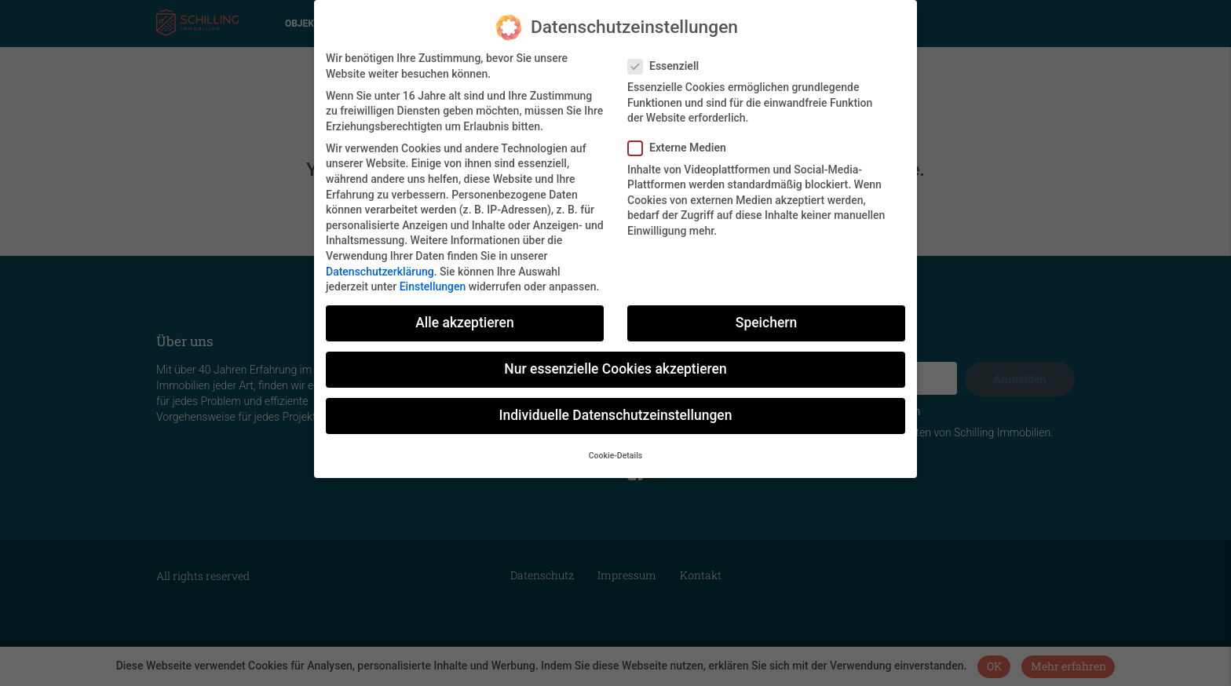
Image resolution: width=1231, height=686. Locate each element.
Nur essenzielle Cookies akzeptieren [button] (615, 364)
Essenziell (668, 60)
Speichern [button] (766, 318)
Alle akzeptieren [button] (464, 318)
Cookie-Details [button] (616, 450)
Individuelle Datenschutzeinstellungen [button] (615, 410)
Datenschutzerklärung (380, 266)
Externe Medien (681, 143)
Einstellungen (433, 281)
